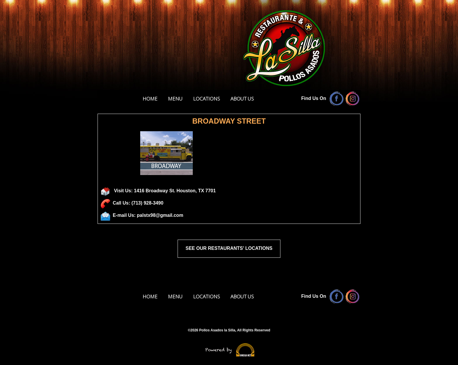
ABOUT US (242, 98)
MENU (175, 98)
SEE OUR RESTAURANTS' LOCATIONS (228, 248)
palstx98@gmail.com (160, 215)
